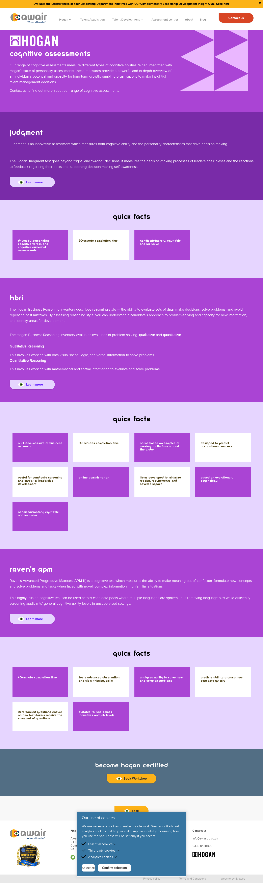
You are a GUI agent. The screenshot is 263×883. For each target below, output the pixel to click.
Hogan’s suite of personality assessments (42, 71)
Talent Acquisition (92, 19)
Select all (88, 868)
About (189, 19)
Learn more (30, 182)
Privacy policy (151, 878)
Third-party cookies (104, 851)
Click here (223, 4)
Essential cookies (102, 844)
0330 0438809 (202, 846)
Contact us (236, 18)
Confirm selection (114, 868)
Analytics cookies (102, 857)
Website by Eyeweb (233, 878)
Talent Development (126, 19)
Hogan (64, 19)
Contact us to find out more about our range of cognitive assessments (64, 90)
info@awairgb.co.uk (205, 838)
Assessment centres (165, 19)
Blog (203, 19)
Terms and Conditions (192, 878)
